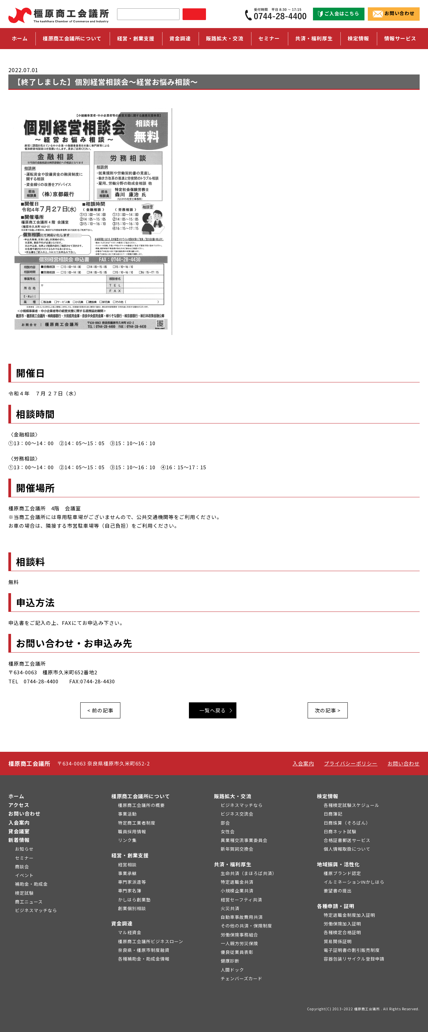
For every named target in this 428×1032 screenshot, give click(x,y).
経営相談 (127, 864)
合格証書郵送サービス (347, 840)
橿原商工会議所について (140, 796)
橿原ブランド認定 (342, 873)
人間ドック (232, 970)
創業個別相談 (132, 908)
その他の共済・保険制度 (246, 925)
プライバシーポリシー (351, 763)
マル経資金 (129, 932)
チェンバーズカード (241, 978)
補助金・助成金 (31, 884)
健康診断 (230, 961)
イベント (24, 875)
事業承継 (127, 873)
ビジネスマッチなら (36, 910)
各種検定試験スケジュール (352, 805)
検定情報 (327, 796)
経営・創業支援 (130, 855)
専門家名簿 (129, 890)
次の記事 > (328, 710)
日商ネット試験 (340, 831)
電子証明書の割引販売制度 (352, 950)
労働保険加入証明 (342, 923)
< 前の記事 (100, 710)
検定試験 (24, 893)
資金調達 (122, 923)
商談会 (22, 866)
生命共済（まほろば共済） (249, 873)
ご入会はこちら (338, 13)
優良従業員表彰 (237, 952)
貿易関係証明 (338, 941)
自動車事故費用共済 (242, 917)
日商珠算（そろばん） (347, 823)
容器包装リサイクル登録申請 (354, 959)
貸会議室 (19, 831)
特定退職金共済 (237, 882)
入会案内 (303, 763)
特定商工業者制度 (136, 823)
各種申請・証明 (335, 905)
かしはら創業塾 (134, 899)
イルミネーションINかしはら (354, 882)
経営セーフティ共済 (241, 899)
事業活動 (127, 814)
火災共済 (230, 908)
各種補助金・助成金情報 (144, 959)
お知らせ (24, 849)
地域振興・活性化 (338, 864)
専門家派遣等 (132, 882)
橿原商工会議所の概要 (141, 805)
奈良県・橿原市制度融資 (144, 950)
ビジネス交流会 (237, 814)
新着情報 (19, 839)
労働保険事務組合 (239, 934)
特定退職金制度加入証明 (349, 915)
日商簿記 (333, 814)
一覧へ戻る (212, 710)
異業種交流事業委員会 (244, 840)
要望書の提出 (338, 890)
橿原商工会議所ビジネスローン (150, 941)
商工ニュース (29, 901)
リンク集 (127, 840)
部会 (225, 823)
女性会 (228, 831)
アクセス (18, 804)
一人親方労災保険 (239, 943)
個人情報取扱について (347, 849)
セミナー (269, 38)
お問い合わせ (394, 13)
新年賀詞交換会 (237, 849)
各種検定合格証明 (342, 932)
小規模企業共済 (237, 890)
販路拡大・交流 (232, 796)
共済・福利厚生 (232, 864)
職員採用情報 (132, 831)
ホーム (20, 38)
